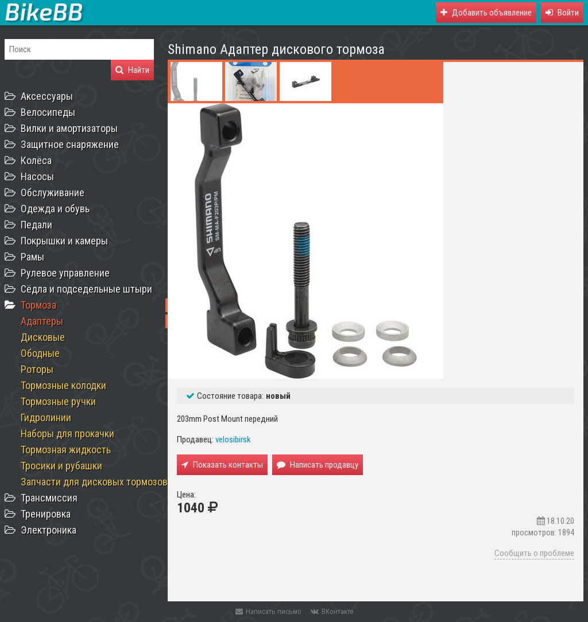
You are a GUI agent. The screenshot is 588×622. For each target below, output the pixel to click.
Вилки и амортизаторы (69, 128)
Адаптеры (42, 321)
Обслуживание (52, 192)
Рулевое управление (65, 273)
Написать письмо (268, 611)
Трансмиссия (49, 498)
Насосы (37, 176)
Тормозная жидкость (66, 450)
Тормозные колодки (63, 385)
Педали (36, 225)
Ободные (40, 353)
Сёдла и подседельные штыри (86, 289)
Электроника (48, 530)
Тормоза (38, 305)
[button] (562, 12)
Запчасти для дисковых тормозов (94, 482)
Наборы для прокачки (67, 433)
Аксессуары (47, 96)
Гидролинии (46, 417)
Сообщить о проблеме (534, 553)
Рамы (32, 257)
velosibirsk (233, 439)
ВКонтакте (332, 611)
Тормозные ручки (58, 401)
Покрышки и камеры (64, 241)
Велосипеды (48, 112)
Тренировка (46, 514)
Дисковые (43, 337)
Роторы (37, 369)
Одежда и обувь (55, 209)
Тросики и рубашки (61, 466)
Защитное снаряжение (70, 144)
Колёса (36, 160)
